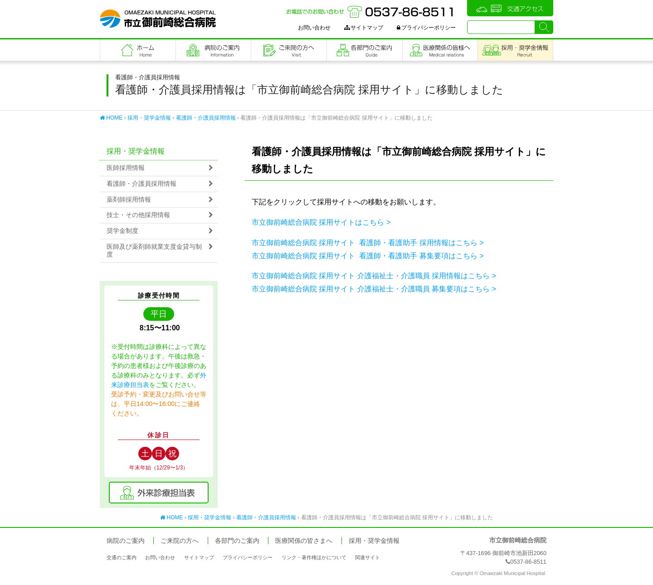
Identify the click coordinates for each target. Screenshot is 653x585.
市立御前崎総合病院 (158, 18)
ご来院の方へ (288, 50)
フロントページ (137, 50)
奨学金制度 (122, 230)
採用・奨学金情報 (149, 118)
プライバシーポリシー (426, 27)
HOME (111, 118)
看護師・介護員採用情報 (206, 118)
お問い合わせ (314, 27)
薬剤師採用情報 (129, 199)
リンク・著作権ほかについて (314, 557)
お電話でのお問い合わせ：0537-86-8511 (371, 11)
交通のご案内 (121, 557)
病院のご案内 (213, 50)
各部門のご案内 (364, 50)
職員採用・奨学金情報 (515, 50)
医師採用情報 (126, 167)
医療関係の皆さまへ (440, 50)
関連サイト (367, 557)
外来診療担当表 (159, 492)
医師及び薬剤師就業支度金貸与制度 (154, 250)
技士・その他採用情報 (138, 215)
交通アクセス (510, 8)
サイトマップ (363, 27)
